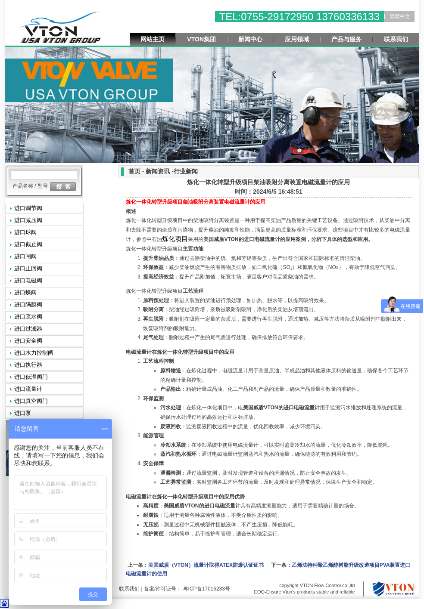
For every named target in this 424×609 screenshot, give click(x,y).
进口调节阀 (28, 208)
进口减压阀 (28, 220)
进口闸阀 (25, 256)
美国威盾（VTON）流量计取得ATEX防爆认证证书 (206, 565)
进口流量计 (28, 389)
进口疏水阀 (28, 316)
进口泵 (22, 413)
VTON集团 (201, 39)
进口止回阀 (28, 268)
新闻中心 (250, 39)
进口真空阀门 (31, 401)
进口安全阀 (28, 340)
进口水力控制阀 (33, 352)
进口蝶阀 (25, 292)
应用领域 (297, 39)
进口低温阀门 (31, 377)
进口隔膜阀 (28, 304)
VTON (220, 239)
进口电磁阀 (28, 280)
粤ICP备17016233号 (205, 589)
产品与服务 (346, 39)
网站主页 (152, 39)
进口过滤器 (28, 328)
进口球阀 (25, 232)
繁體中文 (400, 16)
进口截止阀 (28, 244)
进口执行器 (28, 365)
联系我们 (396, 39)
